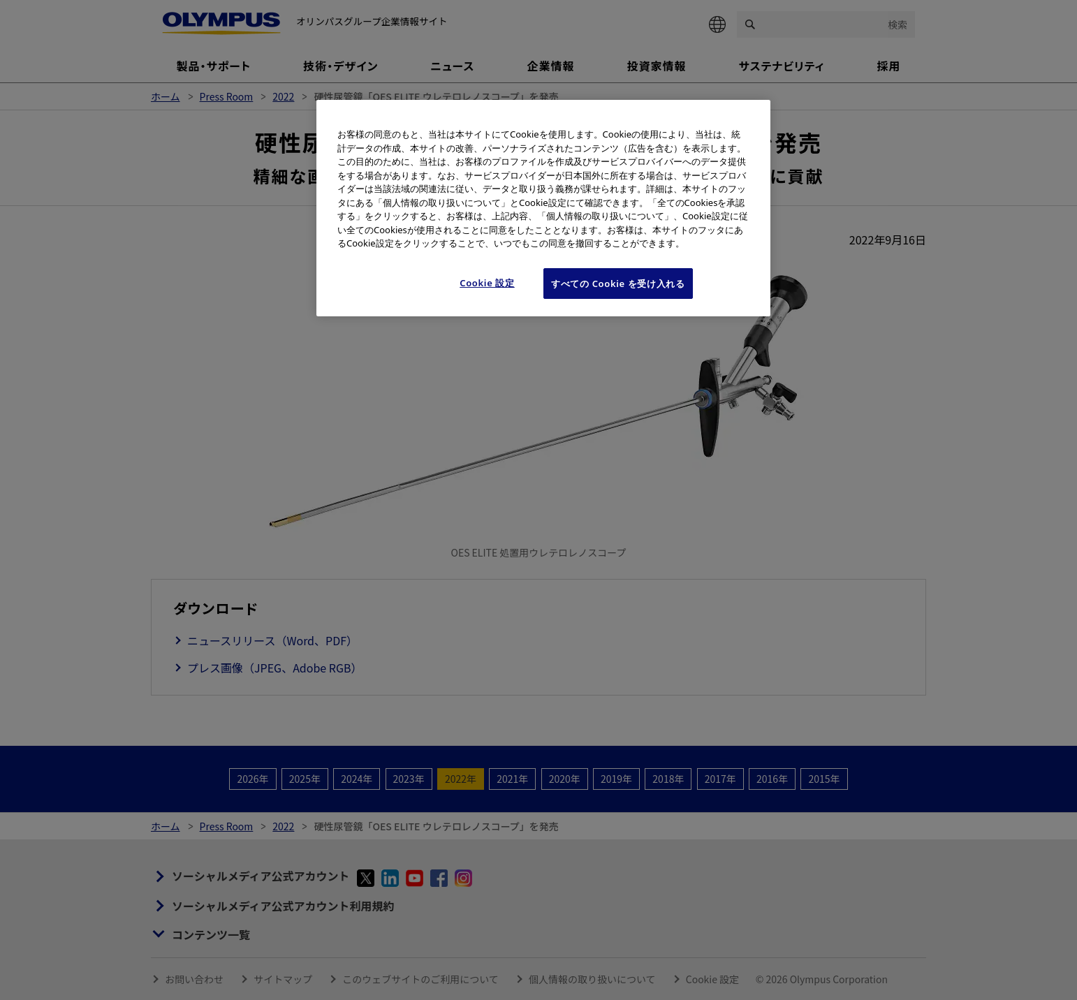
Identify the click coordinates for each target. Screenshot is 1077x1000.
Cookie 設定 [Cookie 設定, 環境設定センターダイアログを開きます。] (487, 283)
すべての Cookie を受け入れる (618, 283)
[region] (543, 208)
